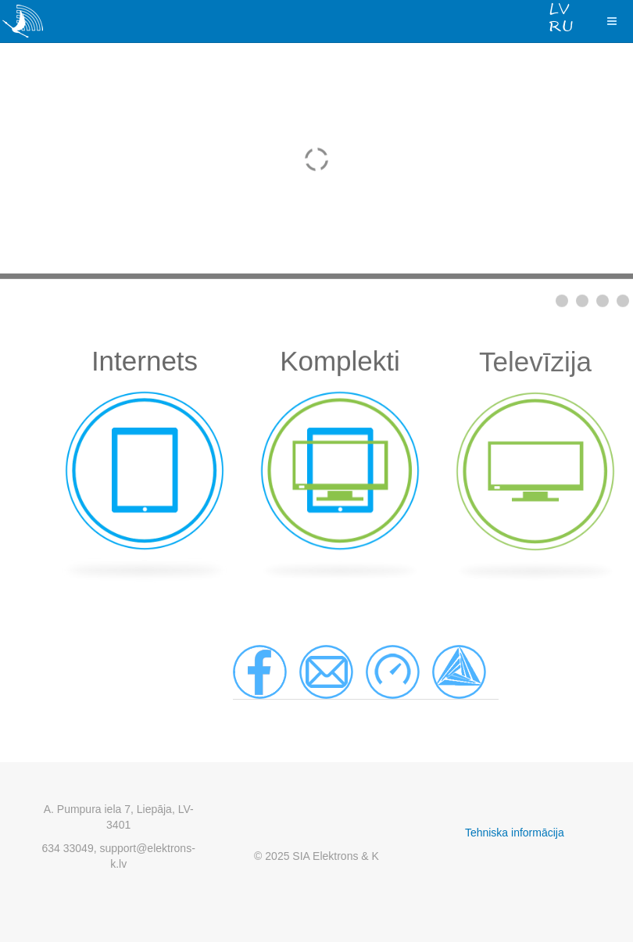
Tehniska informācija (514, 832)
